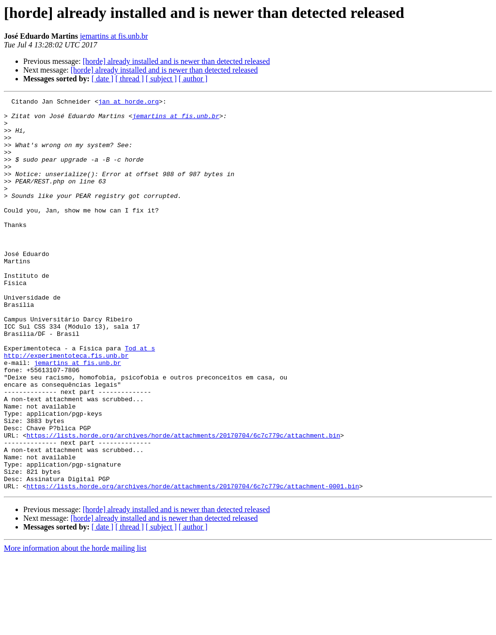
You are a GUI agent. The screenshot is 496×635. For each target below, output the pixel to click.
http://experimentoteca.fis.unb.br (66, 407)
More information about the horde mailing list (75, 626)
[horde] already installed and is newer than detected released (176, 61)
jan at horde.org (128, 102)
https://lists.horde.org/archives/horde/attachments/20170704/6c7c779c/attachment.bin (183, 503)
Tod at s (140, 398)
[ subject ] (161, 79)
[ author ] (193, 79)
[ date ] (102, 79)
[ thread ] (129, 79)
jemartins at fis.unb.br (114, 36)
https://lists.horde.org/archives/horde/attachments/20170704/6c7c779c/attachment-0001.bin (193, 564)
